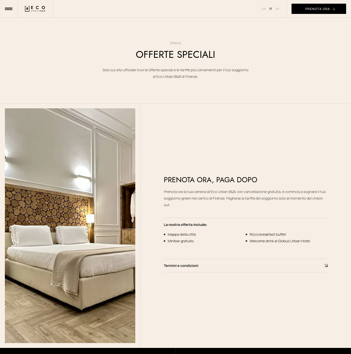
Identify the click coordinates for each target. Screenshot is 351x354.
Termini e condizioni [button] (246, 265)
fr (277, 8)
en (264, 8)
